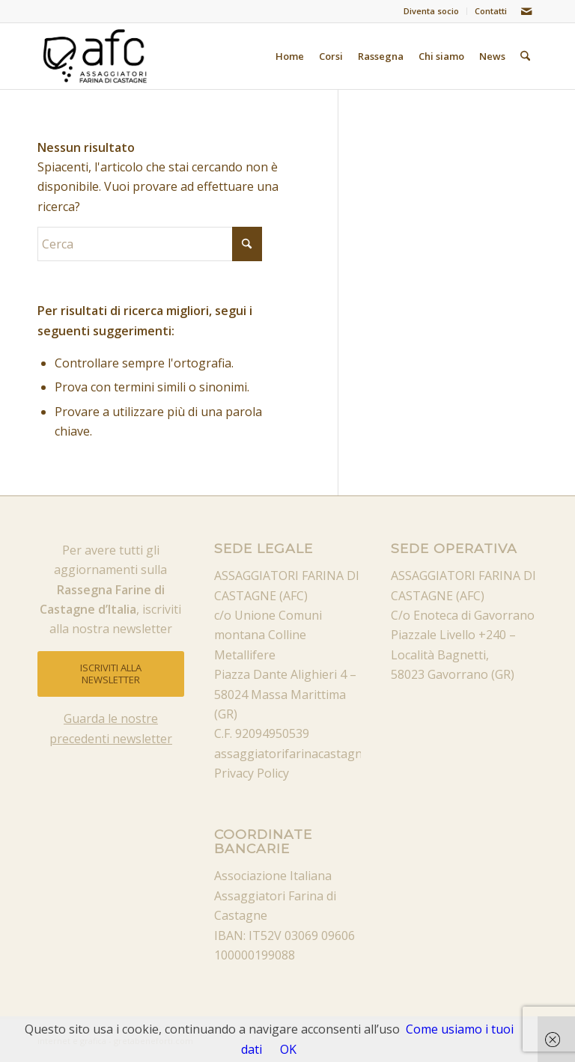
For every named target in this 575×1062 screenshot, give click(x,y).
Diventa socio (431, 10)
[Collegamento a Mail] (526, 11)
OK (288, 1049)
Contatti (491, 10)
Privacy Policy (251, 773)
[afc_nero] (95, 56)
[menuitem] (431, 11)
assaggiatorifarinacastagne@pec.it (311, 753)
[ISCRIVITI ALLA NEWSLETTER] (110, 673)
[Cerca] (525, 56)
